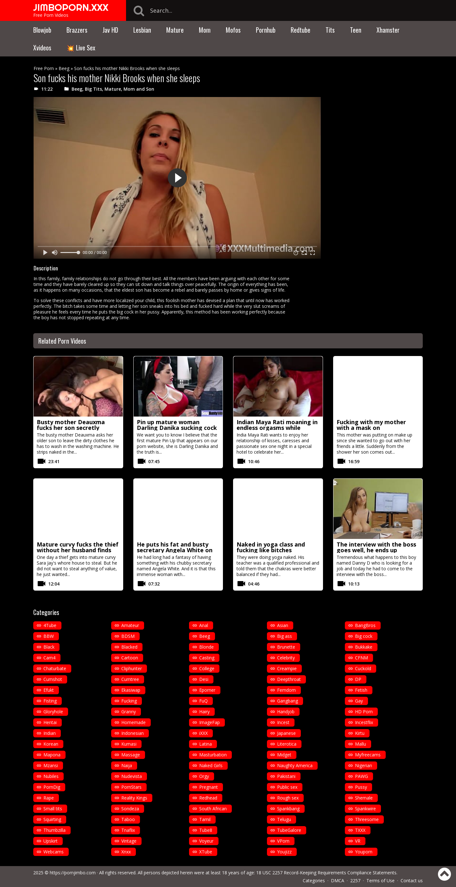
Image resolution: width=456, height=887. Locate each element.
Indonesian (132, 733)
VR (357, 841)
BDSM (128, 636)
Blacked (129, 647)
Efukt (48, 690)
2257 (355, 880)
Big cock (363, 636)
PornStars (131, 787)
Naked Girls (211, 765)
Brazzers (76, 30)
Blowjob (42, 30)
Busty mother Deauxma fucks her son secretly (71, 424)
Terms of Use (380, 880)
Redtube (300, 30)
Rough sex (288, 798)
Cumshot (52, 679)
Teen (355, 30)
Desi (203, 679)
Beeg (64, 68)
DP (358, 679)
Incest (283, 722)
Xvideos (42, 47)
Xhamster (388, 30)
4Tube (49, 625)
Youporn (363, 852)
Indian (49, 733)
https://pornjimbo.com (73, 873)
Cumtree (130, 679)
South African (213, 809)
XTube (205, 852)
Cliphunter (131, 668)
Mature (175, 30)
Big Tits (93, 89)
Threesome (367, 819)
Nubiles (51, 776)
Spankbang (288, 809)
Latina (205, 744)
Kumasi (128, 744)
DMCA (337, 880)
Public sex (287, 787)
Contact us (412, 880)
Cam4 (49, 658)
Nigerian (363, 765)
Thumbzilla (54, 830)
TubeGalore (289, 830)
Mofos (233, 30)
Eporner (207, 690)
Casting (206, 658)
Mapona (51, 755)
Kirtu (359, 733)
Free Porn (44, 68)
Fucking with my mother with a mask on (371, 424)
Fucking (129, 701)
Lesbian (142, 30)
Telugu (284, 819)
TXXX (360, 830)
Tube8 (205, 830)
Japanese (286, 733)
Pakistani (286, 776)
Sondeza (130, 809)
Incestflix (364, 722)
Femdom (286, 690)
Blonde (206, 647)
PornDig (51, 787)
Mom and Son (139, 89)
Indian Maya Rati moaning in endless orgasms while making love (277, 427)
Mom (205, 30)
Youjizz (284, 852)
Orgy (204, 776)
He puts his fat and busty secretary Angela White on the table (174, 550)
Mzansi (50, 765)
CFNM (361, 658)
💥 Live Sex (80, 47)
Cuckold (363, 668)
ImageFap (209, 722)
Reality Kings (134, 798)
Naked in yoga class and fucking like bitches (271, 547)
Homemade (133, 722)
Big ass (284, 636)
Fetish (361, 690)
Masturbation (213, 755)
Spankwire (365, 809)
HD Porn (364, 712)
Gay (359, 701)
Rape (48, 798)
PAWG (361, 776)
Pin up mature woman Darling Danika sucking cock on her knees (177, 427)
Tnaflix (128, 830)
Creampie (287, 668)
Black (48, 647)
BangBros (365, 625)
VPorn (283, 841)
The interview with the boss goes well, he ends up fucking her (376, 550)
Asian (282, 625)
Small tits (52, 809)
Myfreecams (368, 755)
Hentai (50, 722)
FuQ (203, 701)
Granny (128, 712)
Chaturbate (54, 668)
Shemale (364, 798)
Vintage (128, 841)
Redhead (208, 798)
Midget (284, 755)
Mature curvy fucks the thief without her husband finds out (77, 550)
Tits (330, 30)
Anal (203, 625)
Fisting (50, 701)
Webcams (53, 852)
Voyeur (206, 841)
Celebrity (286, 658)
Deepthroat (289, 679)
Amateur (130, 625)
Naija (126, 765)
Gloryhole (53, 712)
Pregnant (208, 787)
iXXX (203, 733)
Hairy (204, 712)
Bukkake (363, 647)
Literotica (286, 744)
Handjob (285, 712)
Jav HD (110, 30)
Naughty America (295, 765)
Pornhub (266, 30)
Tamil (205, 819)
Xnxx (126, 852)
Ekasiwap (130, 690)
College (206, 668)
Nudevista (131, 776)
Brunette (286, 647)
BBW (48, 636)
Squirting (52, 819)
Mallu (360, 744)
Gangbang (287, 701)
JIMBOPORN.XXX (70, 7)
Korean (50, 744)
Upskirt (50, 841)
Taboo (128, 819)
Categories (314, 880)
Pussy (361, 787)
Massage (130, 755)
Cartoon (129, 658)
